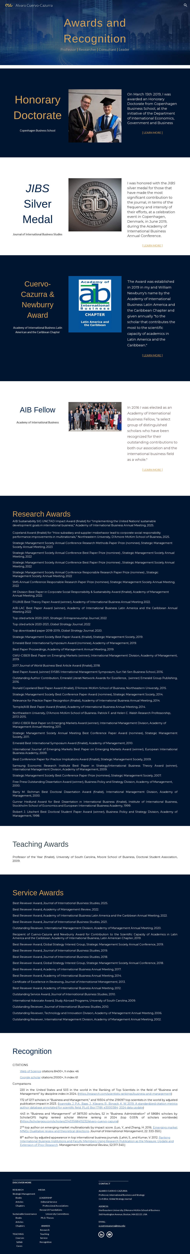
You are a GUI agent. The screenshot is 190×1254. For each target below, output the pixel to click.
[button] (185, 5)
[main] (95, 32)
